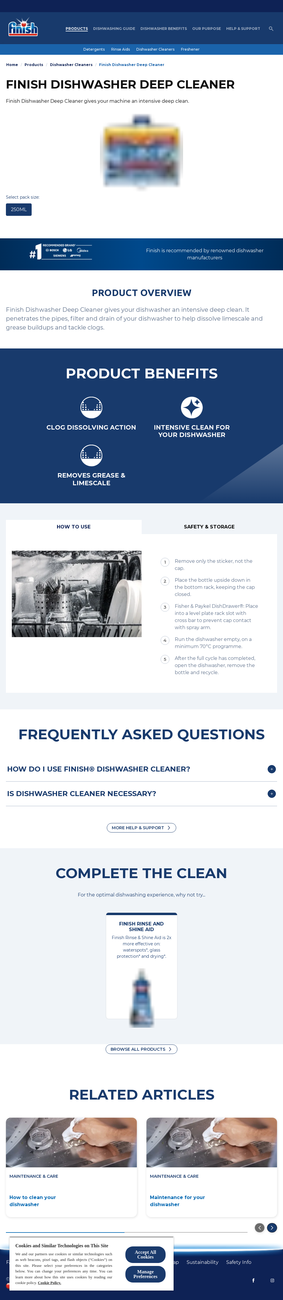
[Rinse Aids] (120, 49)
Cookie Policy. (49, 1282)
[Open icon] (271, 29)
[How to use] (74, 527)
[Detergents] (94, 49)
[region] (91, 1264)
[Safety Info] (239, 1262)
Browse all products (138, 1049)
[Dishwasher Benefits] (163, 29)
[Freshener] (190, 49)
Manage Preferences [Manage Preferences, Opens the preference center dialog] (145, 1274)
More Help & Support (138, 827)
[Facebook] (253, 1280)
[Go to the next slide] (272, 1227)
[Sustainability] (202, 1262)
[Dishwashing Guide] (114, 29)
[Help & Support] (243, 29)
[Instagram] (272, 1280)
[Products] (76, 29)
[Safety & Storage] (209, 527)
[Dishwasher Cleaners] (155, 49)
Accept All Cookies (145, 1254)
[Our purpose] (206, 29)
